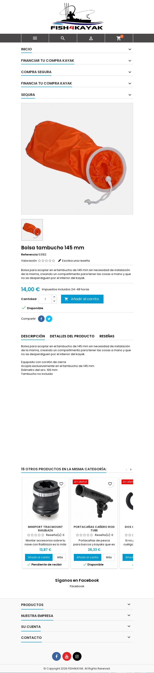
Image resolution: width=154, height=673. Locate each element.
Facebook (77, 586)
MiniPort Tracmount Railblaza (45, 528)
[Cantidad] (45, 299)
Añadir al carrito (81, 298)
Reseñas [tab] (107, 336)
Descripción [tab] (33, 336)
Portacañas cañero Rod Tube (94, 528)
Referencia (29, 255)
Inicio (26, 49)
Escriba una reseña (76, 261)
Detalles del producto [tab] (72, 336)
